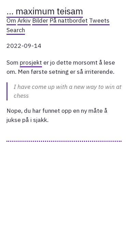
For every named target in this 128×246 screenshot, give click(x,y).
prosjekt (31, 62)
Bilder (40, 20)
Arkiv (24, 20)
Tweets (99, 20)
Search (15, 30)
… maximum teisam (44, 11)
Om (11, 20)
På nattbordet (68, 20)
